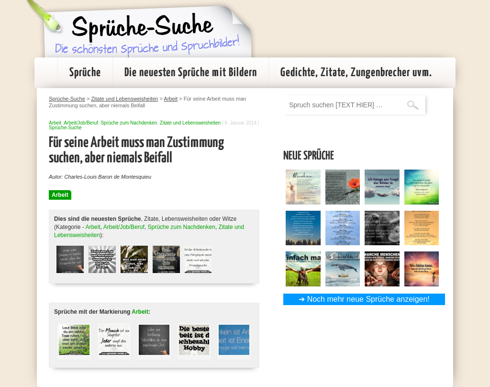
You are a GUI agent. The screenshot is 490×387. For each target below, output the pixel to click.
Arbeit (55, 122)
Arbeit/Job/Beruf (81, 122)
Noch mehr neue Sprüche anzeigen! (368, 299)
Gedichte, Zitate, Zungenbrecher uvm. (356, 73)
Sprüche (85, 73)
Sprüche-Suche (65, 127)
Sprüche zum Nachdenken (128, 122)
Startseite (45, 72)
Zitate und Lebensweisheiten (190, 122)
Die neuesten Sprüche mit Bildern (190, 73)
